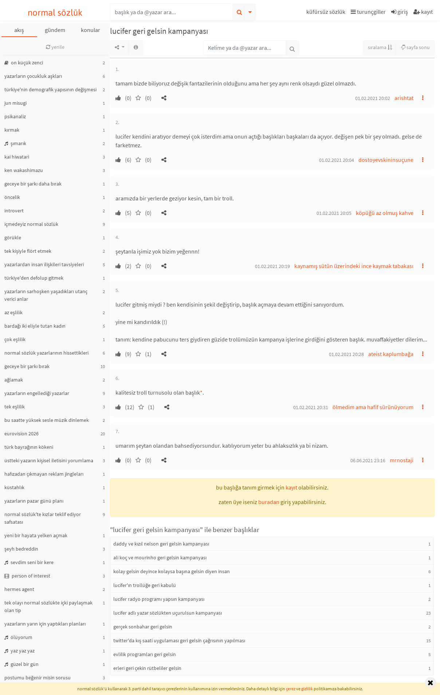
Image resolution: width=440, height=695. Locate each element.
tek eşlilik (14, 406)
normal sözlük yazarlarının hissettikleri (46, 353)
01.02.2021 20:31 (310, 407)
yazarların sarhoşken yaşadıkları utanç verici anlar (45, 295)
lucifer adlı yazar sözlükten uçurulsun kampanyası (167, 613)
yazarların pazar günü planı (33, 501)
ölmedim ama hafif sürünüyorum (373, 407)
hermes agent (19, 589)
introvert (14, 210)
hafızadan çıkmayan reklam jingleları (43, 474)
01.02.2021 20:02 (372, 98)
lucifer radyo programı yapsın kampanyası (158, 599)
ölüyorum (18, 637)
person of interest (27, 575)
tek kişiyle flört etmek (27, 251)
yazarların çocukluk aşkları (33, 76)
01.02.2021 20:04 (336, 160)
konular (90, 29)
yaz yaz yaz (19, 650)
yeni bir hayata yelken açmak (35, 535)
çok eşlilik (14, 339)
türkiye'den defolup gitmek (33, 278)
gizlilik (307, 688)
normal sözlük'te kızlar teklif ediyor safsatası (42, 518)
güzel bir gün (21, 664)
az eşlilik (13, 312)
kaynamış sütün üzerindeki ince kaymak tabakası (353, 265)
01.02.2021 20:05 (334, 213)
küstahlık (14, 487)
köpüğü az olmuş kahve (384, 212)
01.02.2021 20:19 (272, 266)
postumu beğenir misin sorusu (37, 677)
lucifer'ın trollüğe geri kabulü (144, 585)
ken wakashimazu (23, 170)
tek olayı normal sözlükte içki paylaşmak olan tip (48, 606)
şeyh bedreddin (21, 549)
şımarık (15, 143)
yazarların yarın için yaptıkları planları (45, 623)
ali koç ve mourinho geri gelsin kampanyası (160, 557)
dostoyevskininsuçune (385, 159)
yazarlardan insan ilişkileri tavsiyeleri (44, 264)
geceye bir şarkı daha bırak (33, 183)
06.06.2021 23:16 (367, 460)
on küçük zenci (23, 62)
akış (19, 29)
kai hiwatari (16, 156)
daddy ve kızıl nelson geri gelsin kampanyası (161, 543)
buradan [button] (268, 502)
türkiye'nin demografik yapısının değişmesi (50, 89)
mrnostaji (401, 460)
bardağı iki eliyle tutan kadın (35, 326)
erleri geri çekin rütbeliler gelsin (147, 668)
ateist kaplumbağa (390, 354)
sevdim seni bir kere (29, 562)
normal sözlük (55, 12)
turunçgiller (368, 11)
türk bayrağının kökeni (28, 447)
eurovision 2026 (21, 433)
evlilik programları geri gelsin (144, 654)
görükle (12, 237)
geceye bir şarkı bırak (27, 366)
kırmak (11, 130)
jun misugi (15, 103)
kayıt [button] (291, 487)
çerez (290, 688)
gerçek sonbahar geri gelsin (142, 626)
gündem (55, 29)
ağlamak (13, 379)
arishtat (403, 97)
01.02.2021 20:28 (346, 354)
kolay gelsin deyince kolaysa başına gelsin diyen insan (171, 571)
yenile (55, 47)
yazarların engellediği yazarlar (36, 393)
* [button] (201, 392)
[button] (326, 12)
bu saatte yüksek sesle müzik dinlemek (46, 420)
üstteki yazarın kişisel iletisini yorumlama (48, 460)
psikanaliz (15, 116)
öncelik (12, 197)
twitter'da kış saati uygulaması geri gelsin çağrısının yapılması (179, 640)
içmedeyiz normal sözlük (31, 224)
